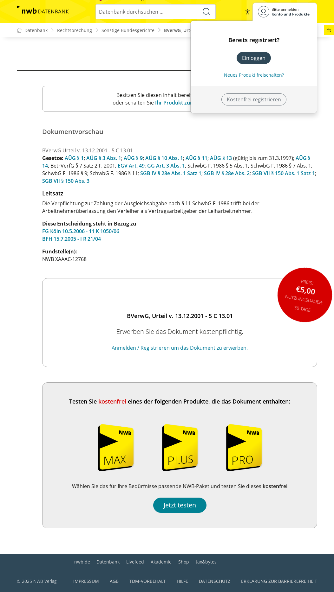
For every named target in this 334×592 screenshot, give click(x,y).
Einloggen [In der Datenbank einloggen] (253, 57)
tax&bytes (206, 562)
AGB (114, 581)
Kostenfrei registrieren (254, 99)
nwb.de (82, 562)
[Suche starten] (206, 12)
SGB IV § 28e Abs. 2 (227, 173)
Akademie (161, 562)
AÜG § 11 (196, 158)
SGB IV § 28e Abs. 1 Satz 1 (170, 173)
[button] (247, 11)
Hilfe (182, 581)
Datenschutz (214, 581)
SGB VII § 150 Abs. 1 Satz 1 (283, 173)
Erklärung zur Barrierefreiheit (279, 581)
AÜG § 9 (133, 158)
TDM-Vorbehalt (147, 581)
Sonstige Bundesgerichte (128, 30)
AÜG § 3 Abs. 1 (103, 158)
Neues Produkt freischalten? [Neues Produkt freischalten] (254, 75)
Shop (183, 562)
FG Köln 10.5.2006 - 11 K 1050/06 (80, 231)
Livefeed (135, 562)
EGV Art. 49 (131, 165)
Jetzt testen (180, 505)
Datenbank (108, 562)
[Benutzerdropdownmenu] (284, 12)
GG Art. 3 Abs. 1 (166, 165)
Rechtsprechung (74, 30)
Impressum (86, 581)
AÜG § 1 (74, 158)
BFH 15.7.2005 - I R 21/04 (71, 238)
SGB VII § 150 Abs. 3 (65, 180)
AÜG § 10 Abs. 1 (164, 158)
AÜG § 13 (221, 158)
